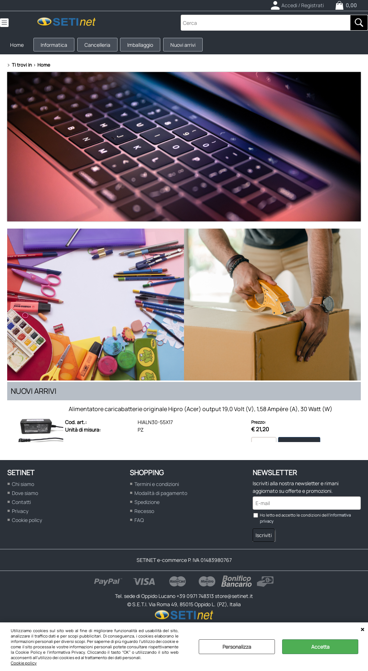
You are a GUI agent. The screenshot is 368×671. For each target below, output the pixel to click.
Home (18, 46)
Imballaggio (146, 46)
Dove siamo (25, 496)
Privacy (20, 514)
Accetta (320, 646)
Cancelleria (102, 46)
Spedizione (147, 505)
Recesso (144, 514)
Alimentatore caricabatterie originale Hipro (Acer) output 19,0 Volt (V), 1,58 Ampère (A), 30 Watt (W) (200, 412)
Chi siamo (23, 487)
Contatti (21, 505)
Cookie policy (24, 663)
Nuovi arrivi (190, 46)
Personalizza (236, 646)
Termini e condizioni (156, 487)
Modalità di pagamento (160, 496)
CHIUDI (362, 629)
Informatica (56, 46)
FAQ (139, 523)
